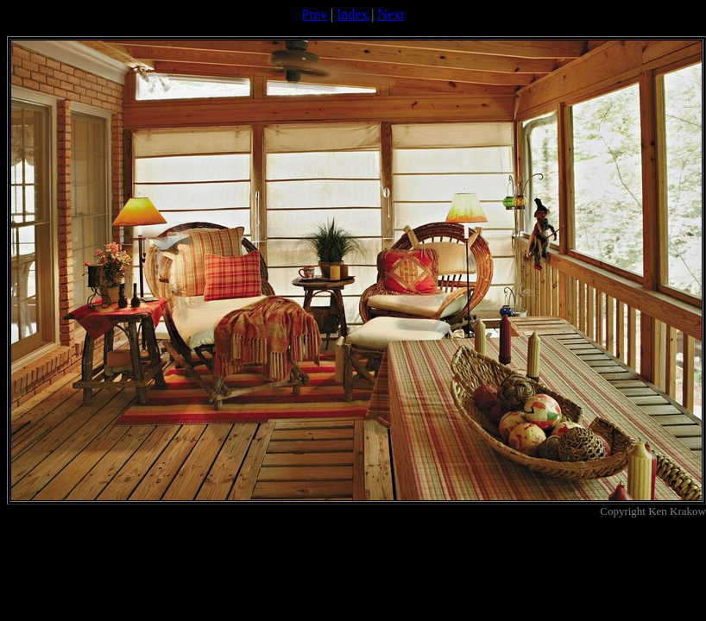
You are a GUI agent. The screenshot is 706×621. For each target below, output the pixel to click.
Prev (313, 14)
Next (391, 14)
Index (352, 14)
